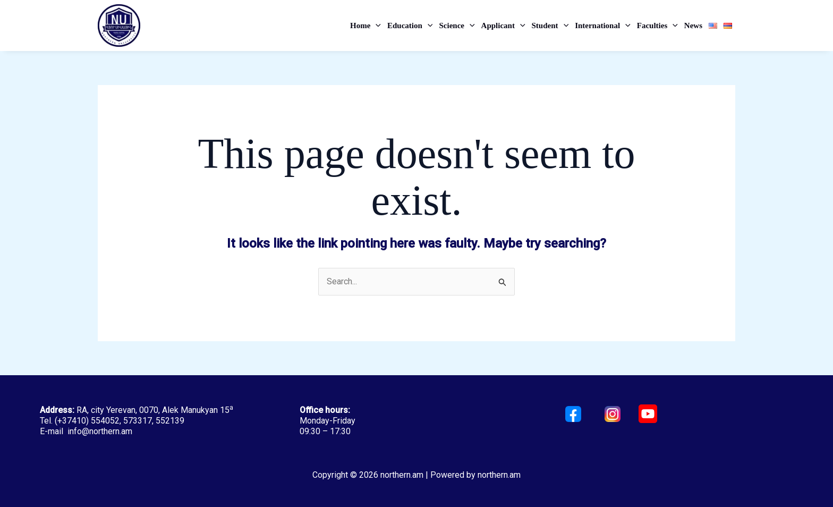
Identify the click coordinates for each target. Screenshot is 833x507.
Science (456, 25)
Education (409, 25)
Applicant (503, 25)
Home (365, 25)
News (693, 25)
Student (550, 25)
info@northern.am (99, 431)
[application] (375, 25)
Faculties (657, 25)
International (603, 25)
